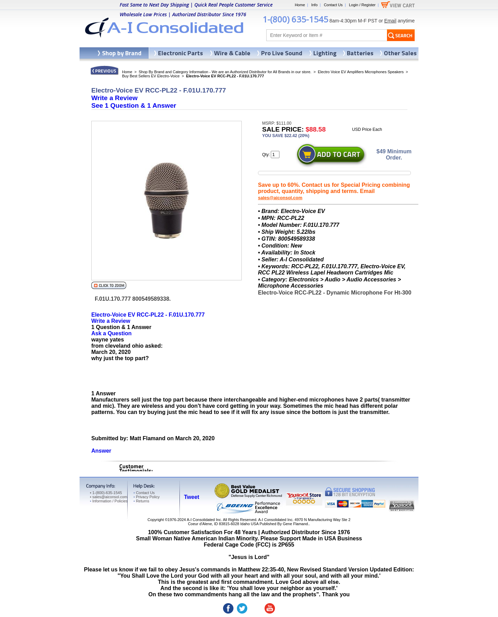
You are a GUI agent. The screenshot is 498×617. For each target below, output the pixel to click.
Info (314, 5)
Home (300, 5)
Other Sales (400, 53)
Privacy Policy (146, 497)
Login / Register (362, 5)
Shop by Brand (121, 53)
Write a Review (114, 98)
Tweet (191, 497)
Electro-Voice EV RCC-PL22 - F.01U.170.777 (148, 315)
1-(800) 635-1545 (295, 19)
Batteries (360, 53)
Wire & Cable (232, 53)
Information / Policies (109, 501)
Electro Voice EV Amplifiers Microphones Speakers (361, 72)
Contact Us (333, 5)
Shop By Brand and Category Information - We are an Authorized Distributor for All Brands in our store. (225, 72)
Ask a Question (111, 333)
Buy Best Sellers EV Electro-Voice (150, 76)
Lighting (324, 53)
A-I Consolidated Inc (204, 520)
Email (390, 20)
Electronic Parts (180, 53)
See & (133, 105)
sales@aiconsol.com (280, 197)
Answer (101, 451)
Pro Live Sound (281, 53)
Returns (141, 501)
